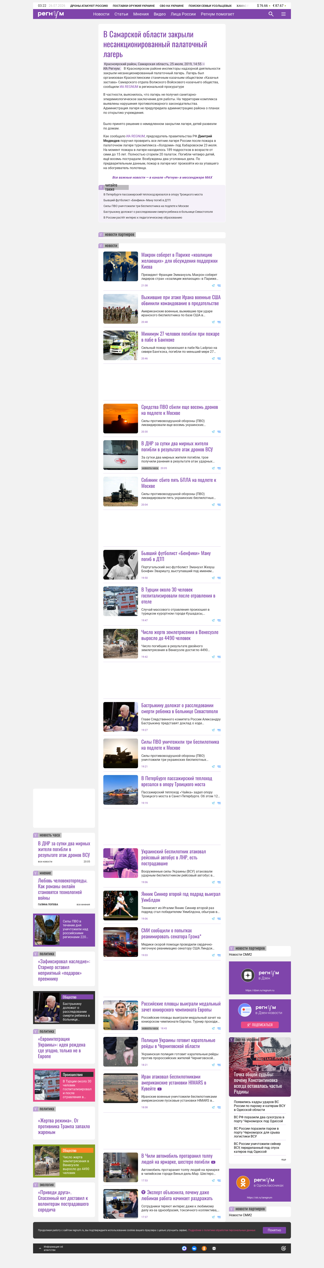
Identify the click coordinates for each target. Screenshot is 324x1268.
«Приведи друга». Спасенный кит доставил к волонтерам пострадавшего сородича (63, 1200)
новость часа (50, 835)
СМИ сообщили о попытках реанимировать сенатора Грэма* (171, 933)
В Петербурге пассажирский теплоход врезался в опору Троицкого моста (153, 194)
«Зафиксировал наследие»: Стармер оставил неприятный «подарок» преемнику (64, 969)
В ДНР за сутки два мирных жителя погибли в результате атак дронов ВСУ (64, 848)
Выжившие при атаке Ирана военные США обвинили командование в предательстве (181, 300)
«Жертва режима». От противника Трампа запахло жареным (64, 1126)
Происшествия (73, 1074)
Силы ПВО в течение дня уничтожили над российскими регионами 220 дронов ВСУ (75, 929)
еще (283, 1159)
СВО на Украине (172, 5)
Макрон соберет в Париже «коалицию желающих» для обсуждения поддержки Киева (179, 260)
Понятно (274, 1230)
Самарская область (153, 64)
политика (47, 954)
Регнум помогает (217, 14)
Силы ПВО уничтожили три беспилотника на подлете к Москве (146, 206)
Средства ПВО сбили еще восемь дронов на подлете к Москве (179, 409)
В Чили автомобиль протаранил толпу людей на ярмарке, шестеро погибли (176, 1158)
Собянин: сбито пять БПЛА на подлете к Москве (178, 482)
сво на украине (247, 1039)
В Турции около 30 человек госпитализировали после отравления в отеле (77, 1089)
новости (111, 245)
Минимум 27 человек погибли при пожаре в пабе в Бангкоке (180, 336)
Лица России (183, 14)
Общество (69, 996)
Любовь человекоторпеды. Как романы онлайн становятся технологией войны (62, 888)
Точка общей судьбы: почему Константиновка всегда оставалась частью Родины (258, 1082)
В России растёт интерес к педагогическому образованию (143, 217)
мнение (45, 873)
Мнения (141, 14)
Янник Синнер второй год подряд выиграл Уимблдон (180, 896)
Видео (160, 14)
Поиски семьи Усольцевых (210, 5)
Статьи (121, 14)
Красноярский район (120, 64)
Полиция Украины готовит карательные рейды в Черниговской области (178, 1042)
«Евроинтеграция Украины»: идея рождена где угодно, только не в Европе (61, 1047)
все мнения (83, 904)
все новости (45, 861)
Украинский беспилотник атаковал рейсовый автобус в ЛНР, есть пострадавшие (173, 857)
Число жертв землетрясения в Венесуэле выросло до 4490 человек (76, 1165)
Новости (101, 14)
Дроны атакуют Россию (89, 5)
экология (47, 1184)
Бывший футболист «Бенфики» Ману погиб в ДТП (137, 200)
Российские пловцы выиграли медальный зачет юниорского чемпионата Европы (181, 1006)
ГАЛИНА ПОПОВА (48, 904)
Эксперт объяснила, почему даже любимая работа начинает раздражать (177, 1195)
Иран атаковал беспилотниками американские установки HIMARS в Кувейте (173, 1082)
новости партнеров (119, 234)
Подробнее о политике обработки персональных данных (221, 1230)
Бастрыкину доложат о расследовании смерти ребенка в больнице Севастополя (76, 1011)
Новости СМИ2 (240, 954)
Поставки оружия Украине (134, 5)
